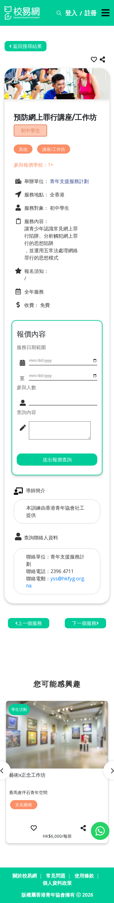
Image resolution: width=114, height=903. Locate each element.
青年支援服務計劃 (69, 181)
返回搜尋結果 (25, 46)
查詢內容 (26, 412)
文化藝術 (23, 804)
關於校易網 (24, 875)
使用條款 (84, 875)
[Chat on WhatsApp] (100, 831)
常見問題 (55, 875)
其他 (23, 149)
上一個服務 (28, 623)
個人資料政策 (57, 883)
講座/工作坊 (53, 149)
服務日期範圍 (31, 347)
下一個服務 (85, 623)
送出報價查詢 (57, 459)
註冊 (91, 13)
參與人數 (26, 387)
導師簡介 (29, 491)
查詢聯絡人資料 (36, 537)
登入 (71, 13)
